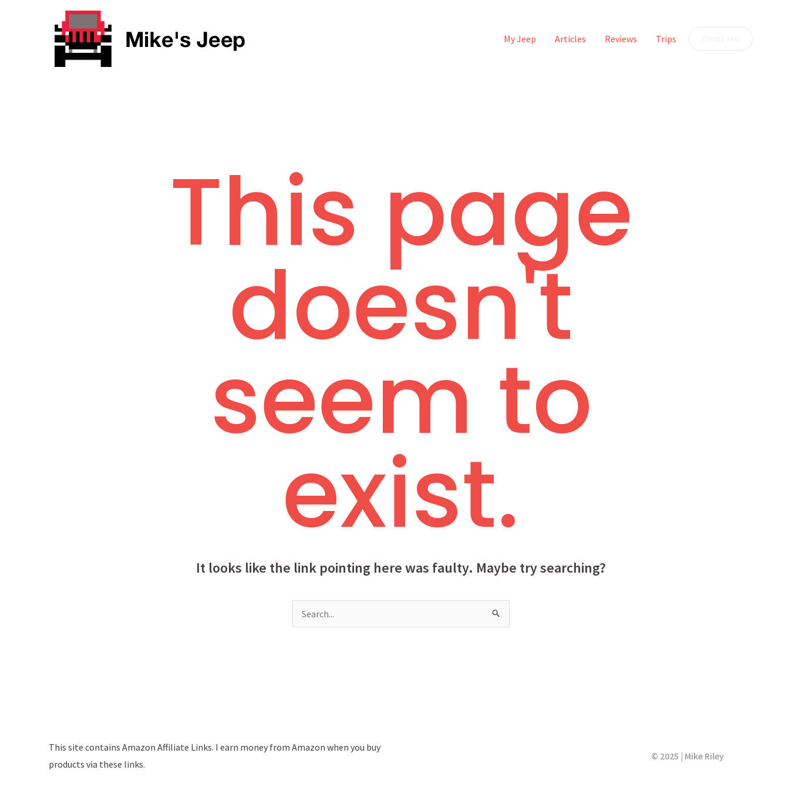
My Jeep (520, 39)
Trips (666, 39)
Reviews (621, 39)
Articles (570, 39)
